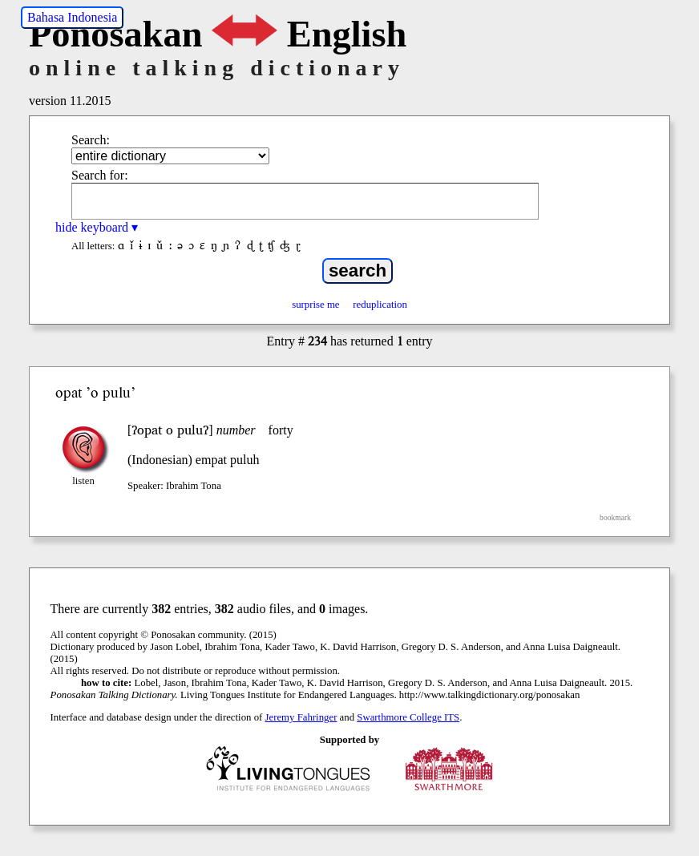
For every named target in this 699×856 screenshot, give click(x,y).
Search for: (99, 175)
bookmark (615, 517)
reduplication (380, 304)
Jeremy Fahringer (301, 717)
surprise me (315, 304)
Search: (90, 140)
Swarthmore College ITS (408, 717)
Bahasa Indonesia (72, 17)
